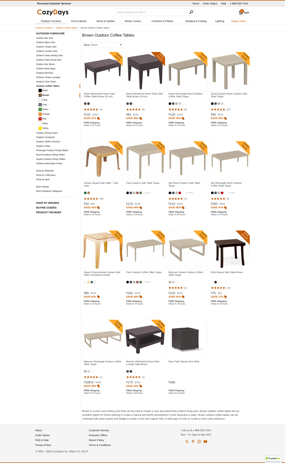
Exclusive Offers (98, 435)
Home (195, 3)
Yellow (43, 128)
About (38, 430)
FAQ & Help (42, 440)
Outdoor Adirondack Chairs (49, 163)
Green (43, 109)
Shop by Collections (45, 175)
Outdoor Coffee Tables (67, 28)
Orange (44, 114)
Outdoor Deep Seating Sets (49, 55)
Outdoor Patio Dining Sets (48, 60)
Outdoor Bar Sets (44, 38)
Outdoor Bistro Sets (45, 42)
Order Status (210, 3)
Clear (43, 100)
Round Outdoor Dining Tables (50, 154)
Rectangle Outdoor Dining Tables (52, 150)
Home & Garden (105, 21)
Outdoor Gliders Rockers (48, 141)
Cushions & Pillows (162, 21)
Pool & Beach (79, 21)
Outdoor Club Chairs (46, 81)
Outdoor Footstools (45, 137)
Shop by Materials (45, 170)
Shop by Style (43, 179)
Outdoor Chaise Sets (46, 46)
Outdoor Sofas (43, 146)
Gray (42, 105)
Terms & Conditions (100, 445)
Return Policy (96, 440)
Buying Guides (46, 207)
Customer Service (99, 430)
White (43, 123)
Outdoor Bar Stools (45, 64)
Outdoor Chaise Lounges (48, 77)
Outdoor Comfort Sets (46, 51)
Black (43, 90)
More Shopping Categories (49, 191)
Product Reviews (48, 212)
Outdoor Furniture (51, 21)
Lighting (219, 21)
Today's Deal (238, 21)
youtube (205, 441)
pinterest (193, 441)
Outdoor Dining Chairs (47, 133)
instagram (199, 441)
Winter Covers (133, 21)
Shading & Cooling (195, 21)
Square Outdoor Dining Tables (50, 159)
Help (223, 3)
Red (42, 119)
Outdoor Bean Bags (45, 68)
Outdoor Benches (44, 73)
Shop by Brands (47, 202)
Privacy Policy (43, 445)
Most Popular (42, 186)
